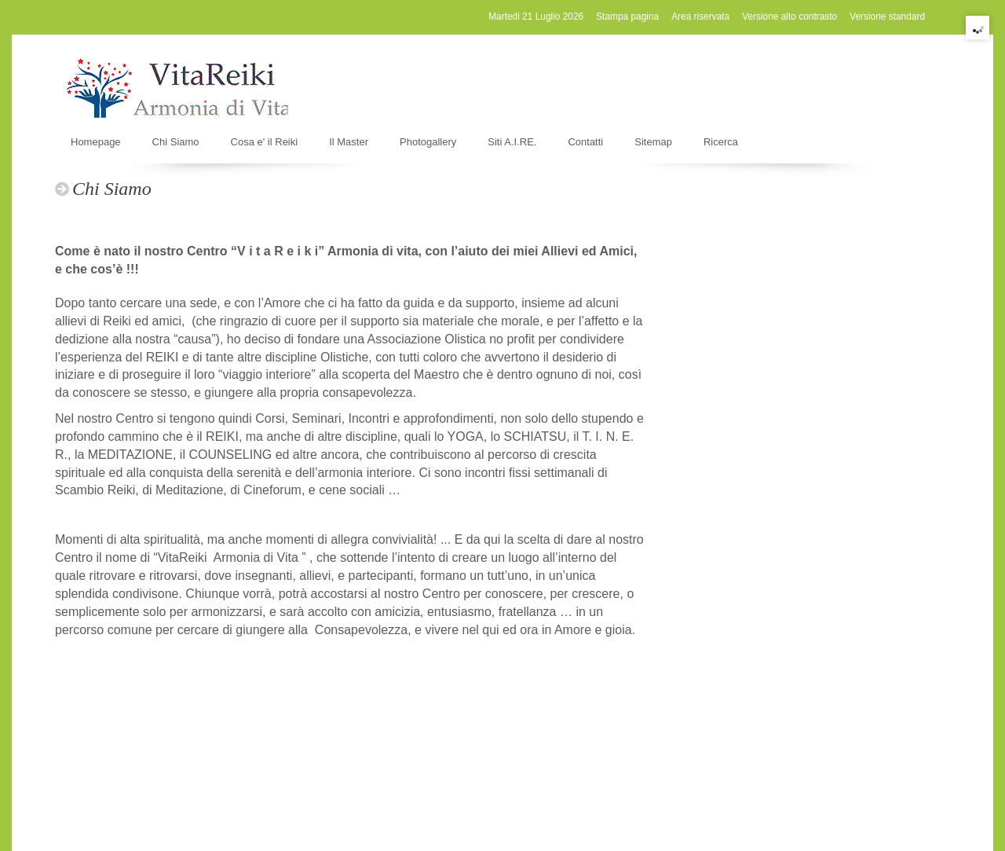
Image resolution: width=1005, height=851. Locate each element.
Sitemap (653, 142)
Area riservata (700, 16)
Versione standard (887, 16)
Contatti (585, 142)
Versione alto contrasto (789, 16)
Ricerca (721, 142)
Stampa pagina (627, 16)
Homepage (96, 142)
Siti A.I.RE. (512, 142)
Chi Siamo (175, 142)
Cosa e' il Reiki (264, 142)
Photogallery (428, 142)
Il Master (348, 142)
